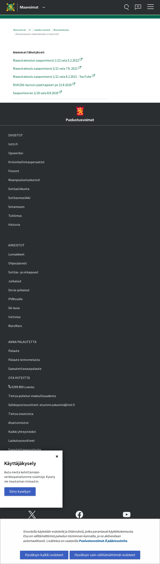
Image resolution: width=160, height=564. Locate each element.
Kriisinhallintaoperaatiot (26, 162)
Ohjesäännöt (17, 263)
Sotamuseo (16, 207)
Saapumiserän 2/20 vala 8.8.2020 (37, 93)
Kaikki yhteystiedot (22, 431)
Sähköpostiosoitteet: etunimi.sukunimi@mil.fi (41, 405)
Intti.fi (13, 144)
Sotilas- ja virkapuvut (23, 272)
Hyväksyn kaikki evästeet (44, 555)
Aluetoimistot (18, 423)
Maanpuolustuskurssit (24, 180)
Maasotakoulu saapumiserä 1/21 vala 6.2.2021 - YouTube (54, 76)
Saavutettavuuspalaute (24, 369)
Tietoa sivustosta (20, 414)
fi (30, 29)
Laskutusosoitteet (21, 440)
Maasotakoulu (61, 29)
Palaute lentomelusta (24, 360)
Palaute (13, 351)
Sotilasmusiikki (19, 198)
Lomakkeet (16, 254)
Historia (14, 224)
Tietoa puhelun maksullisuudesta (32, 396)
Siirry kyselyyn (20, 491)
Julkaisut (14, 281)
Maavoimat (19, 29)
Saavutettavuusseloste (24, 449)
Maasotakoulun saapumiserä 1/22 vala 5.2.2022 (47, 60)
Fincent (13, 171)
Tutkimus (15, 216)
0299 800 (16, 387)
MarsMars (15, 326)
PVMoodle (15, 299)
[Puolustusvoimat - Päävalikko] (32, 7)
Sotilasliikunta (18, 189)
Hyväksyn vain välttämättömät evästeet (105, 555)
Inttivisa (14, 317)
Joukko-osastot (42, 29)
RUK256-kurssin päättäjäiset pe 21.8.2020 (44, 85)
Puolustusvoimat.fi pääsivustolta (103, 541)
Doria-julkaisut (19, 290)
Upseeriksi (15, 153)
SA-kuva (14, 308)
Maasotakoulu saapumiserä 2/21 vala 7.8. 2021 (47, 68)
